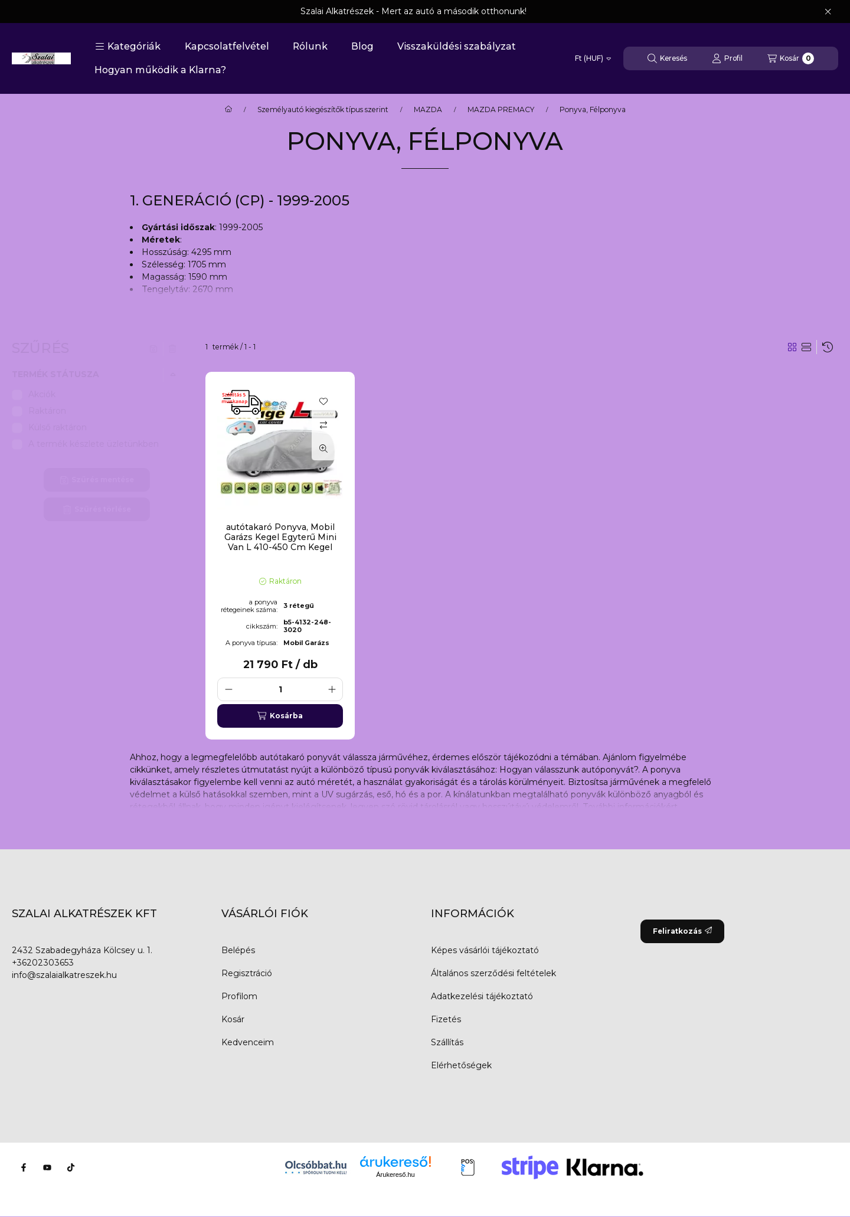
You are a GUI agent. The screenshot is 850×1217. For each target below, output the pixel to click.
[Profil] (727, 58)
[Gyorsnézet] (323, 448)
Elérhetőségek (461, 1065)
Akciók (41, 394)
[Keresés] (667, 58)
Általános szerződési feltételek (493, 973)
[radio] (806, 347)
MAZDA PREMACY (501, 110)
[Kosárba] (280, 716)
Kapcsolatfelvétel (227, 46)
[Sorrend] (827, 347)
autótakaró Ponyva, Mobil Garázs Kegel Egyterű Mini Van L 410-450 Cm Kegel (280, 537)
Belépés (238, 950)
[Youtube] (47, 1167)
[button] (128, 46)
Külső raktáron (57, 427)
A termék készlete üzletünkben (93, 444)
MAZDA (428, 110)
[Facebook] (23, 1167)
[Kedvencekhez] (323, 401)
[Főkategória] (228, 110)
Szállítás (447, 1042)
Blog (362, 46)
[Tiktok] (71, 1167)
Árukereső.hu (395, 1174)
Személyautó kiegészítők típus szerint (322, 110)
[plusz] (331, 689)
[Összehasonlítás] (323, 425)
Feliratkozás (682, 931)
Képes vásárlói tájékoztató (485, 950)
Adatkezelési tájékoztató (482, 996)
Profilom (239, 996)
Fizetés (446, 1019)
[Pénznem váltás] (593, 58)
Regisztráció (246, 973)
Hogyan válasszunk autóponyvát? (568, 769)
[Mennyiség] (280, 689)
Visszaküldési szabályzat (456, 46)
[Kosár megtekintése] (791, 58)
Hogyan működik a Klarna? (160, 70)
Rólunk (310, 46)
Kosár (232, 1019)
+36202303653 (43, 962)
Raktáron (47, 410)
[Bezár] (828, 12)
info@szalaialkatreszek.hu (64, 975)
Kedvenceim (247, 1042)
